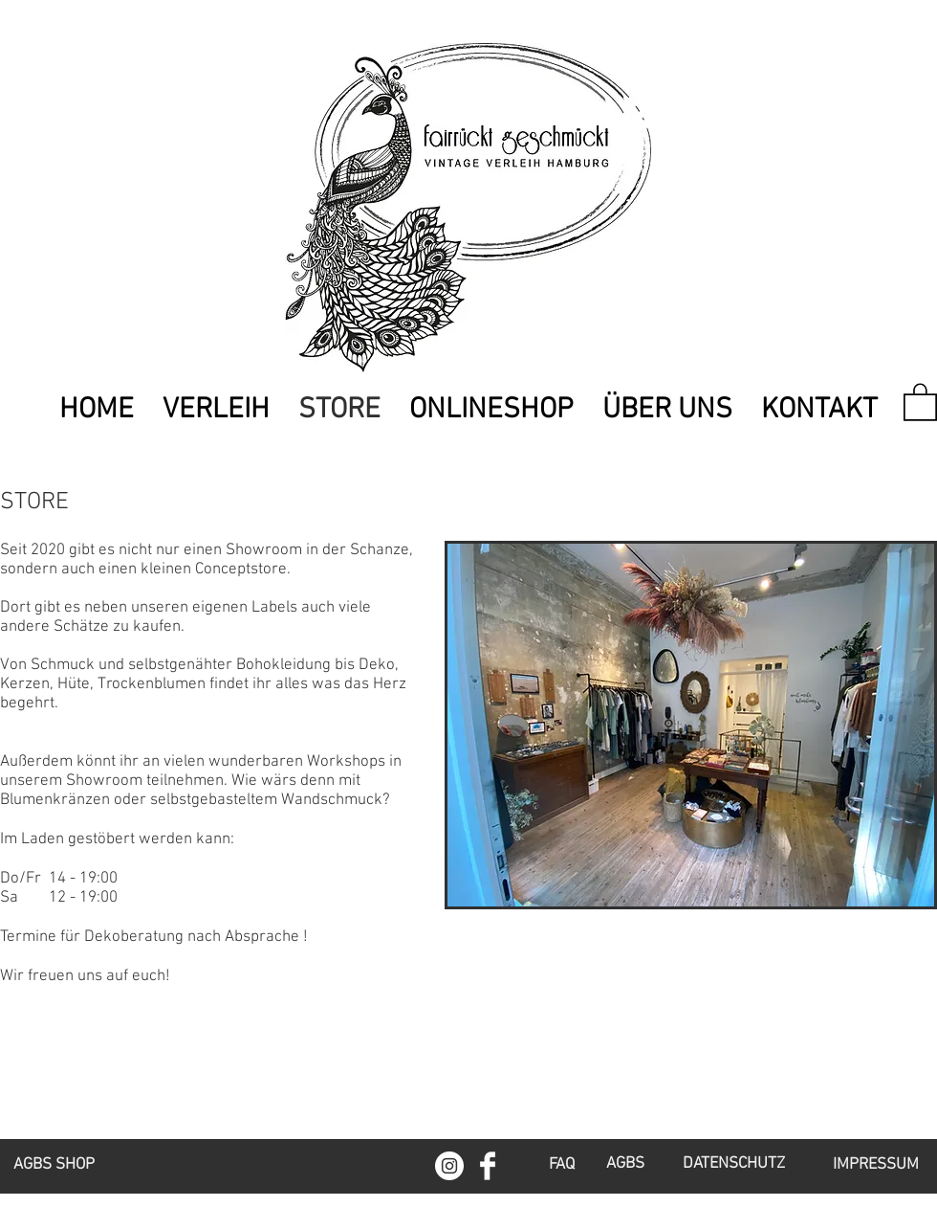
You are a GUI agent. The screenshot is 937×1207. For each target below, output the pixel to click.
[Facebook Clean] (487, 1165)
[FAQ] (561, 1166)
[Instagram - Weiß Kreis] (449, 1165)
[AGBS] (625, 1165)
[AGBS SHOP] (54, 1166)
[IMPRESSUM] (875, 1166)
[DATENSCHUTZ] (733, 1165)
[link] (920, 401)
